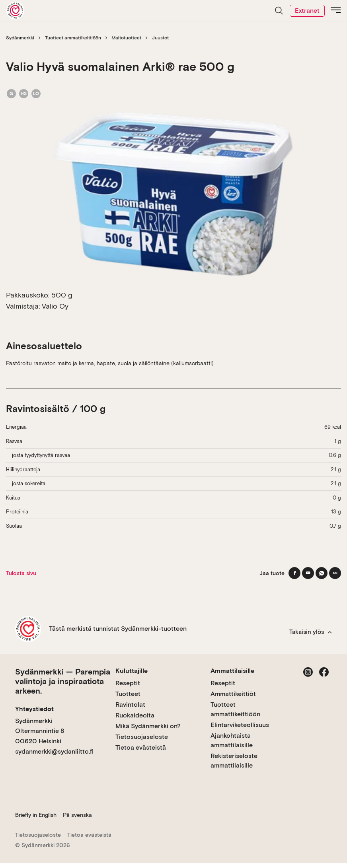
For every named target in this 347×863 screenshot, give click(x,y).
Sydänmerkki (20, 38)
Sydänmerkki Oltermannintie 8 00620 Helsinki (39, 731)
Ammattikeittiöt (233, 694)
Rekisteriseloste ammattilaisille (234, 760)
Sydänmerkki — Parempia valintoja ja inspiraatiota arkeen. (62, 681)
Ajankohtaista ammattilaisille (232, 740)
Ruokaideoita (134, 715)
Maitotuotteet (126, 38)
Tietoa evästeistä (140, 747)
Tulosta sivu (21, 573)
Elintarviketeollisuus (240, 725)
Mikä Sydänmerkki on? (148, 726)
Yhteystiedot (34, 709)
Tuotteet (127, 694)
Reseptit (127, 683)
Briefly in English (36, 815)
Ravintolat (130, 704)
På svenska (77, 815)
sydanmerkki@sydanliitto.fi (54, 751)
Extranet (307, 10)
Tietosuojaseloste (141, 737)
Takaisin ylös (310, 632)
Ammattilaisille (232, 670)
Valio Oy (55, 306)
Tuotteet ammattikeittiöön (73, 38)
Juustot (160, 38)
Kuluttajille (131, 670)
